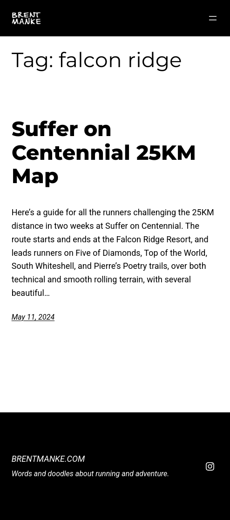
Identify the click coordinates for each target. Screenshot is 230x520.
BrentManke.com (48, 459)
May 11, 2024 (33, 317)
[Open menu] (212, 18)
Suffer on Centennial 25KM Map (104, 152)
